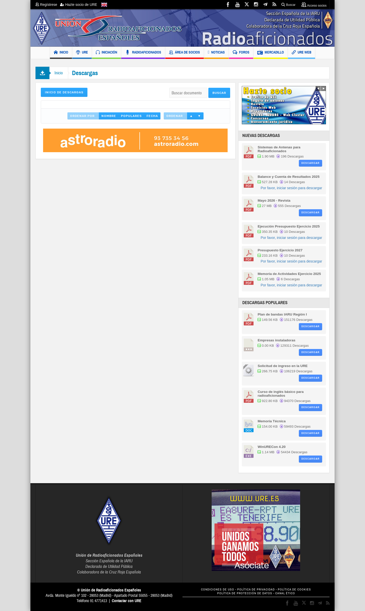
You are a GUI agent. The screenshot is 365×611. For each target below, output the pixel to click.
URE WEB (301, 53)
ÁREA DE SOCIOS (184, 53)
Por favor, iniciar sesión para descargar (291, 188)
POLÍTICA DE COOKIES (294, 589)
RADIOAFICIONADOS (143, 53)
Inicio (58, 73)
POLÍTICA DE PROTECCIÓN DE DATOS (244, 593)
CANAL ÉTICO (285, 593)
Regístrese (47, 5)
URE (82, 53)
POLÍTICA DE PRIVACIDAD (256, 589)
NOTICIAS (216, 53)
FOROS (241, 53)
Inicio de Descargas (64, 92)
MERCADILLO (270, 53)
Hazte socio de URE (78, 5)
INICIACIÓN (106, 53)
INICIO (61, 53)
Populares (131, 116)
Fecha (152, 116)
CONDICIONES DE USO (217, 589)
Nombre (108, 116)
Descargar (310, 163)
